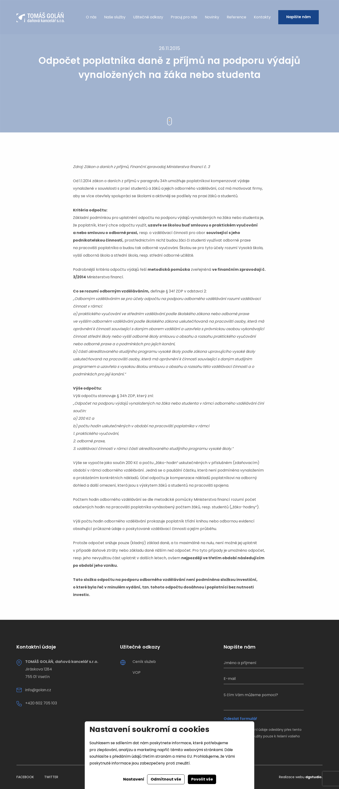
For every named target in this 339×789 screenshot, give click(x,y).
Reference (236, 17)
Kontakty (262, 17)
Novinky (212, 17)
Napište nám (298, 17)
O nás (91, 17)
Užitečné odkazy (148, 17)
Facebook (25, 777)
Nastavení (133, 779)
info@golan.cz (38, 690)
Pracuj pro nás (184, 17)
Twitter (51, 777)
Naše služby (114, 17)
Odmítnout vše (166, 779)
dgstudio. (314, 777)
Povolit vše (202, 779)
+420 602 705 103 (41, 703)
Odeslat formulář (240, 719)
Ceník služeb (144, 661)
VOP (137, 672)
